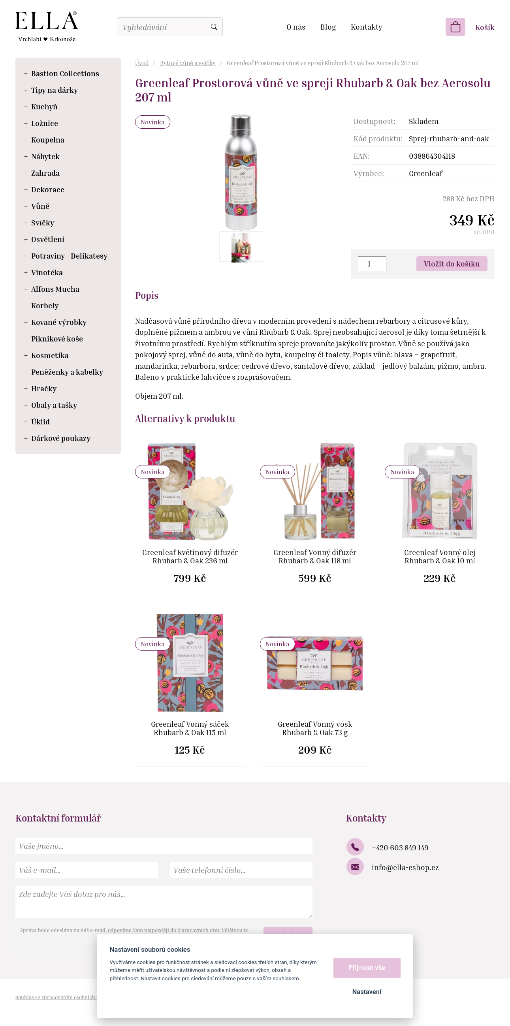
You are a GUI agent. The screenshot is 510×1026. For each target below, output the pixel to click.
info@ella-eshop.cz (405, 867)
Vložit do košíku (452, 263)
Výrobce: (369, 173)
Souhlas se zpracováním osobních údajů (62, 997)
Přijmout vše (366, 968)
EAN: (362, 155)
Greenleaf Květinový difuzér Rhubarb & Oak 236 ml (190, 556)
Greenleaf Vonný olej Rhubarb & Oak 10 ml (439, 556)
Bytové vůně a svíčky (188, 62)
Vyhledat (214, 27)
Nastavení (366, 992)
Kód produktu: (378, 138)
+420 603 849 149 (400, 847)
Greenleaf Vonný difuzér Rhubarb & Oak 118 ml (314, 556)
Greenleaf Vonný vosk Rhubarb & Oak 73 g (315, 728)
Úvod (142, 62)
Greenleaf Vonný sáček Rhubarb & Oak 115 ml (190, 728)
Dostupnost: (374, 121)
